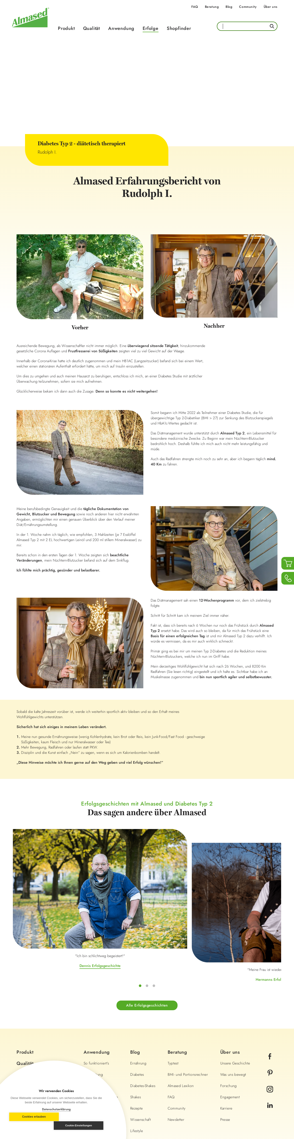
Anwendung (121, 28)
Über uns (270, 6)
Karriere (226, 1040)
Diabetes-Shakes (142, 1017)
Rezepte (136, 1040)
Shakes (135, 1029)
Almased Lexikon (181, 1017)
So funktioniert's (96, 995)
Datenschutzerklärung (56, 1109)
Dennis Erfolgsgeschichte (57, 904)
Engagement (230, 1029)
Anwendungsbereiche (101, 1029)
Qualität (91, 28)
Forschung (228, 1017)
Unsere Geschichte (235, 995)
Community (248, 6)
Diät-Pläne (91, 1017)
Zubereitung (93, 1006)
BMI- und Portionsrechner (188, 1006)
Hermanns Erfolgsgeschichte (147, 918)
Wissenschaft (140, 1051)
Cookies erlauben (31, 1125)
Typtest (173, 995)
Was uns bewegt (233, 1006)
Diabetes (137, 1006)
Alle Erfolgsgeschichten (147, 937)
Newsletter (176, 1051)
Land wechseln (258, 1107)
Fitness (135, 1074)
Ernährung (138, 995)
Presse (225, 1051)
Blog (229, 6)
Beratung (212, 6)
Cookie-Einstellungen (81, 1125)
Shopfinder (179, 28)
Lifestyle (136, 1062)
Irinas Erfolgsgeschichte (236, 904)
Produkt (66, 28)
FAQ (194, 6)
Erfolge (150, 28)
